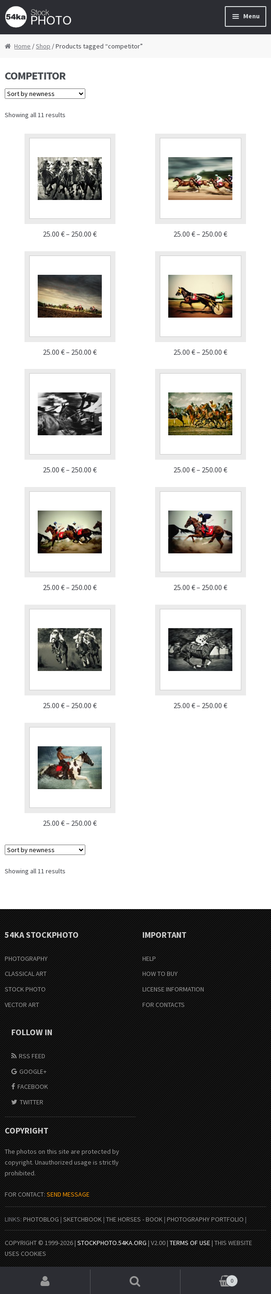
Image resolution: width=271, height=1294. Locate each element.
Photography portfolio (205, 1219)
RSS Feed (32, 1056)
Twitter (31, 1102)
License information (173, 989)
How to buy (160, 973)
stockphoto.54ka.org (112, 1242)
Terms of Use (190, 1242)
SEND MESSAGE (68, 1194)
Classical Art (26, 973)
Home (22, 46)
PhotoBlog (41, 1219)
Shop (43, 46)
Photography (26, 958)
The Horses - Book (134, 1219)
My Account (45, 1282)
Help (149, 958)
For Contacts (163, 1004)
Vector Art (22, 1004)
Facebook (32, 1086)
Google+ (33, 1071)
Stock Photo (25, 989)
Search (135, 1282)
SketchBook (82, 1219)
